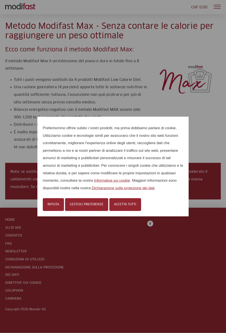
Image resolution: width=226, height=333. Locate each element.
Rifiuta (53, 204)
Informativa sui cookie (112, 180)
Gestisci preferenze (86, 204)
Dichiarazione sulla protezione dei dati (123, 188)
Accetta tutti (125, 204)
